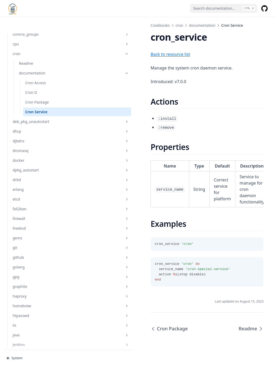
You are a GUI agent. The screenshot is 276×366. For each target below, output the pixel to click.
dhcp (35, 114)
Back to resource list (99, 54)
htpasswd (35, 298)
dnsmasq (35, 133)
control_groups (35, 17)
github (35, 240)
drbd (35, 162)
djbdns (35, 124)
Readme (26, 46)
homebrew (35, 289)
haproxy (35, 279)
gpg (35, 259)
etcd (35, 182)
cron (35, 36)
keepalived (35, 347)
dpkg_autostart (35, 153)
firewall (35, 201)
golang (35, 250)
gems (35, 221)
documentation (38, 56)
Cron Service (36, 95)
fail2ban (35, 192)
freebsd (35, 211)
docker (35, 143)
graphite (35, 269)
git (35, 230)
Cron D (31, 75)
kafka (35, 337)
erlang (35, 172)
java (35, 318)
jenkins (35, 327)
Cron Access (35, 65)
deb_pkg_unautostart (35, 104)
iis (35, 308)
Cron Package (37, 85)
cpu (35, 27)
